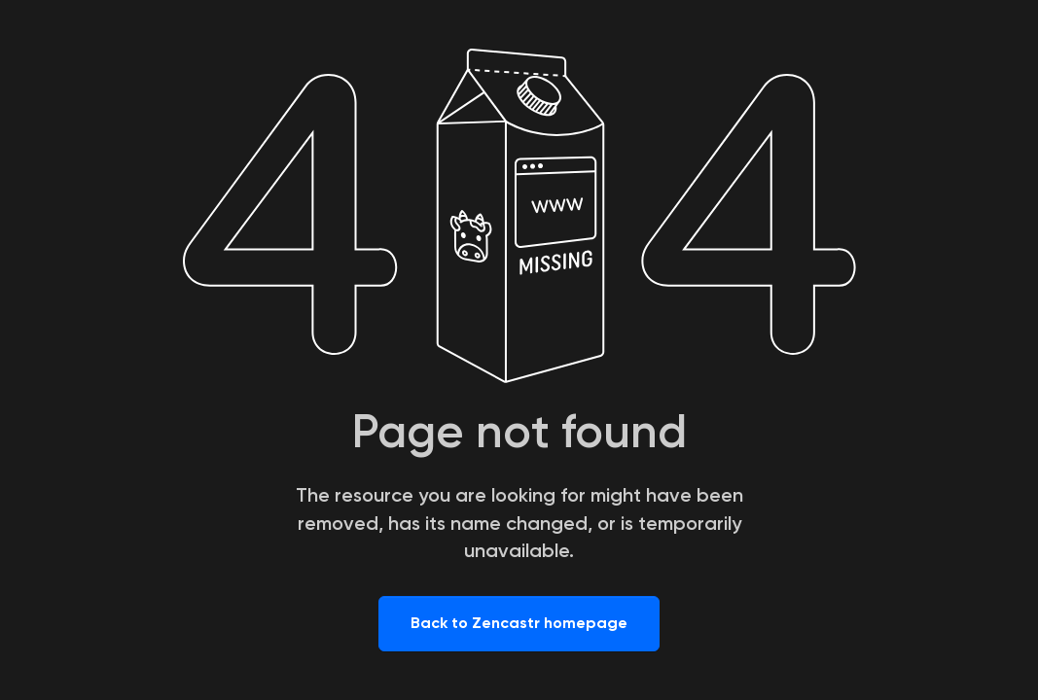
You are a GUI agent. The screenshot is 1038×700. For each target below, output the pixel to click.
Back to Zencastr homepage (519, 622)
